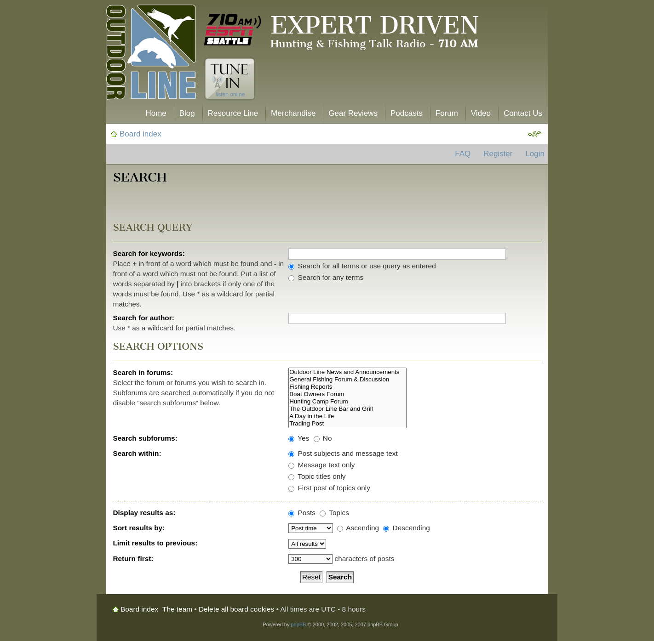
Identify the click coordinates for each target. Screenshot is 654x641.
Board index (140, 134)
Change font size (534, 134)
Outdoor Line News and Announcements (347, 372)
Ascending (358, 528)
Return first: (133, 558)
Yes (298, 438)
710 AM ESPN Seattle (233, 30)
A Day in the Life (347, 416)
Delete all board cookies (236, 609)
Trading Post (347, 423)
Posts (302, 512)
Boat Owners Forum (347, 394)
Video (481, 113)
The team (177, 609)
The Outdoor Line (151, 54)
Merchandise (293, 113)
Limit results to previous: (155, 543)
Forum (447, 113)
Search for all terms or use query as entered (362, 266)
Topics (334, 512)
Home (155, 113)
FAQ (462, 153)
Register (497, 153)
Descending (406, 528)
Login (535, 153)
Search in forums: (143, 372)
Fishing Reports (347, 387)
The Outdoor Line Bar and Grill (347, 409)
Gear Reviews (353, 113)
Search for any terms (325, 277)
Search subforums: (145, 438)
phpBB (298, 624)
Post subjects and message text (343, 453)
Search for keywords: (149, 253)
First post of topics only (329, 488)
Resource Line (233, 113)
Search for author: (143, 318)
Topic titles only (316, 476)
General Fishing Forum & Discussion (347, 379)
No (323, 438)
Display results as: (144, 512)
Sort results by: (139, 528)
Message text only (321, 465)
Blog (187, 113)
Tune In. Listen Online (230, 79)
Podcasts (406, 113)
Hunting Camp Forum (347, 401)
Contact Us (523, 113)
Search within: (137, 453)
